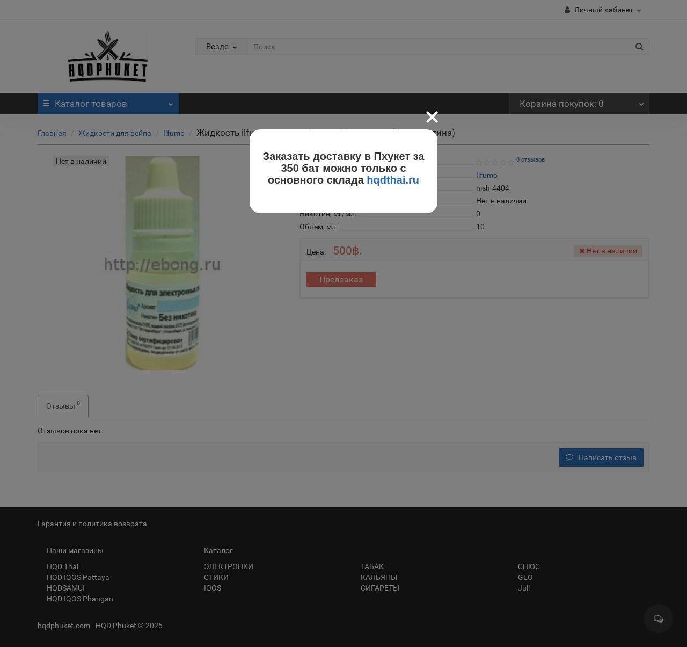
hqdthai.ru (393, 180)
